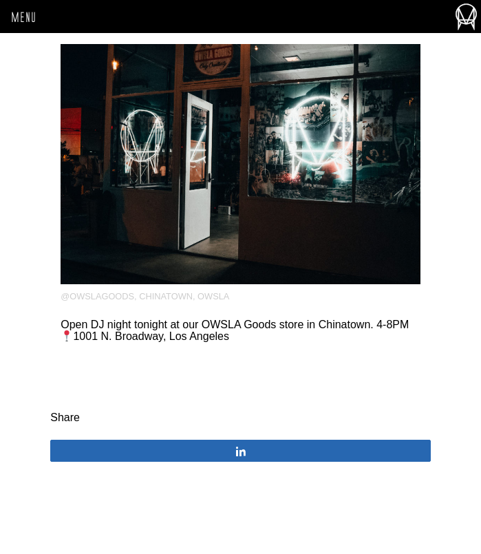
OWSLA (213, 296)
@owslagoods (97, 296)
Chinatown (166, 296)
